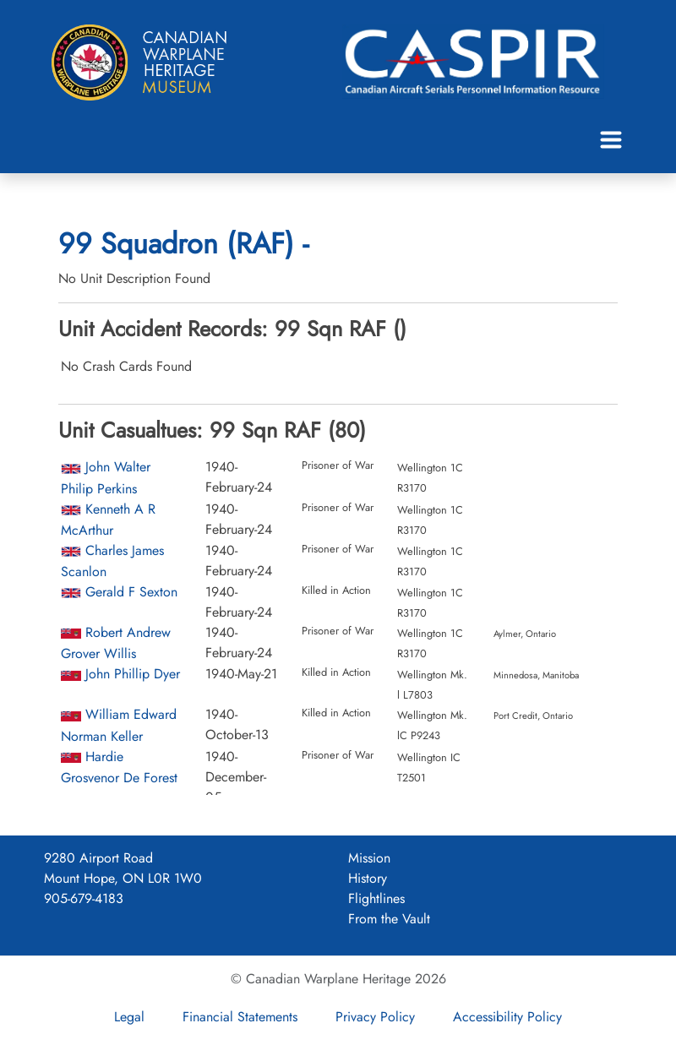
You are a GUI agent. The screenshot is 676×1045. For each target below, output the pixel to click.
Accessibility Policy (507, 1016)
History (367, 878)
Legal (129, 1016)
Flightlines (376, 898)
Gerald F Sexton (131, 591)
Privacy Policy (375, 1016)
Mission (369, 858)
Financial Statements (240, 1016)
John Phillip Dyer (132, 673)
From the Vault (389, 918)
